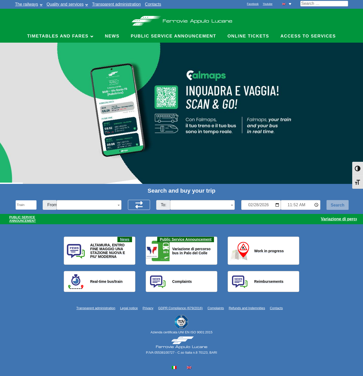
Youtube (268, 4)
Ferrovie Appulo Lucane (181, 19)
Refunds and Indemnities (247, 308)
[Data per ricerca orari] (261, 205)
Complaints (216, 308)
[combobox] (89, 205)
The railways (26, 4)
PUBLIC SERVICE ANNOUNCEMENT (22, 219)
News (112, 36)
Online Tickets (248, 36)
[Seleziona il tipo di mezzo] (26, 205)
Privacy (148, 308)
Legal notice (129, 308)
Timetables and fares (58, 36)
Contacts (153, 4)
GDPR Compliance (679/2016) (180, 308)
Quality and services (64, 4)
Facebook (253, 4)
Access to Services (308, 36)
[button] (71, 251)
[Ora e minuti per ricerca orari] (300, 205)
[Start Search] (338, 205)
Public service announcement (173, 36)
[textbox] (89, 205)
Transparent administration (116, 4)
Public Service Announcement (185, 239)
